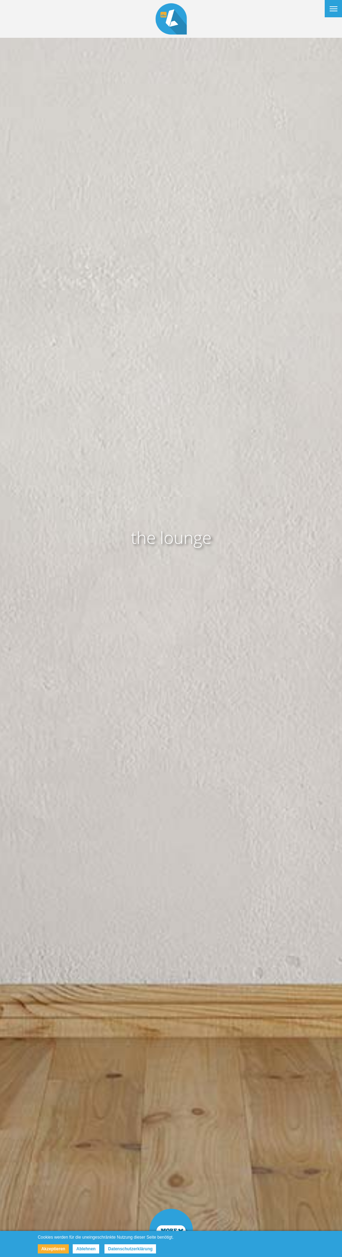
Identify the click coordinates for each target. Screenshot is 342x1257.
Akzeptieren (53, 1248)
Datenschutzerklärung (130, 1248)
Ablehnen (86, 1248)
